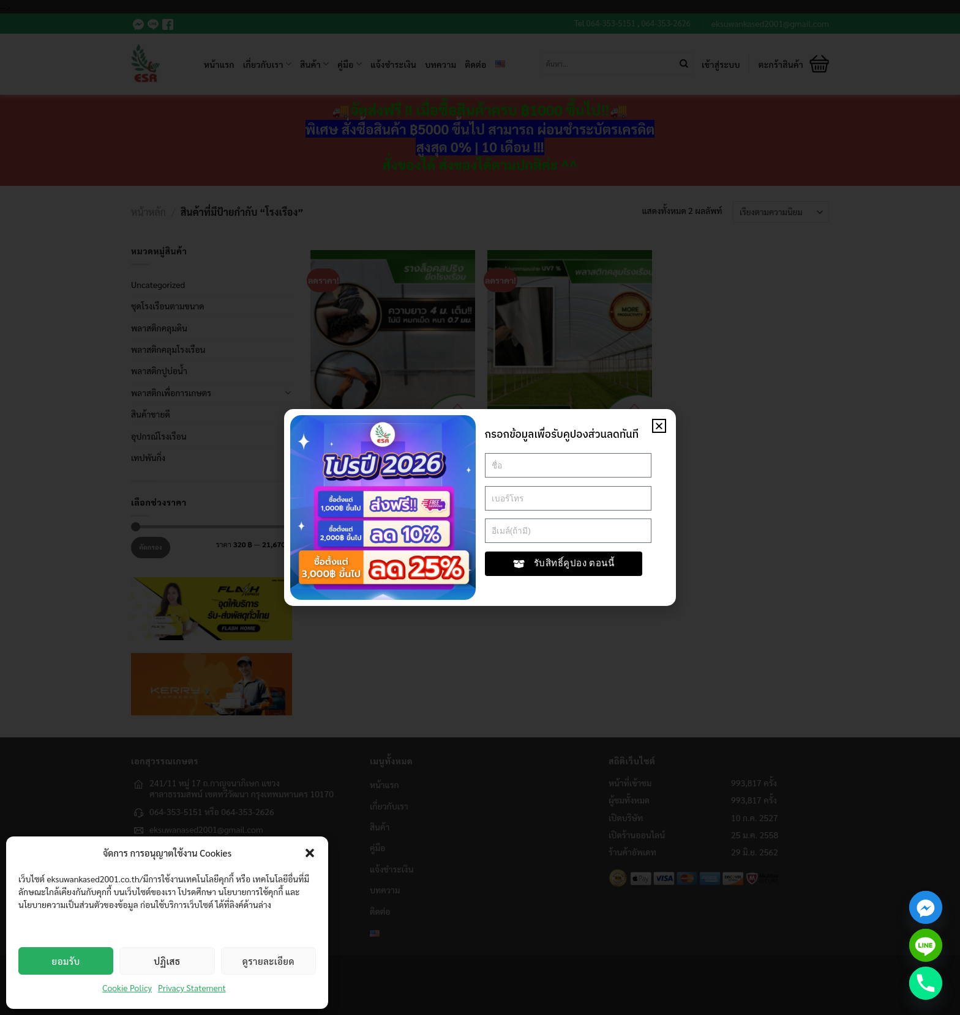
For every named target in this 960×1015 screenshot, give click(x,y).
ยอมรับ (66, 961)
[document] (480, 507)
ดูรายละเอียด (268, 961)
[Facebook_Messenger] (925, 907)
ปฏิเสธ (167, 961)
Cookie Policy (127, 987)
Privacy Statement (192, 987)
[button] (310, 853)
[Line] (925, 945)
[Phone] (925, 983)
